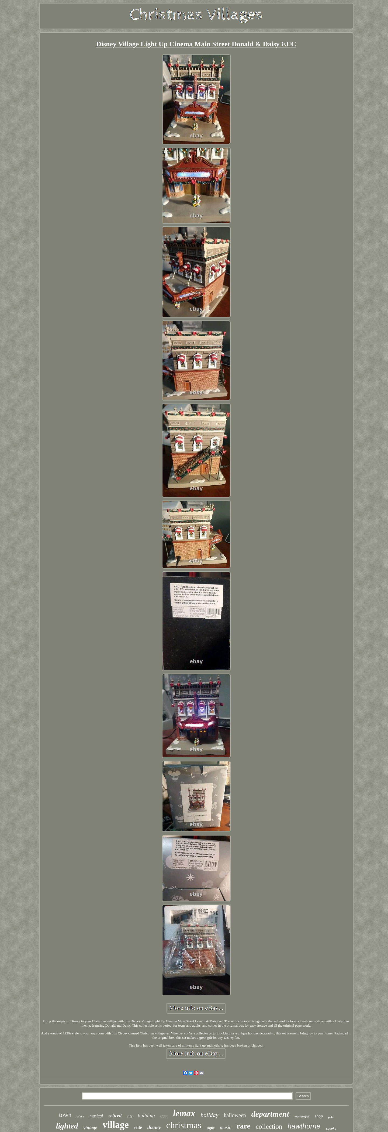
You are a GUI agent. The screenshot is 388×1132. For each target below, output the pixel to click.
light (210, 1128)
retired (115, 1115)
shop (319, 1116)
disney (154, 1127)
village (116, 1125)
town (65, 1115)
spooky (331, 1128)
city (129, 1116)
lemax (184, 1113)
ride (138, 1127)
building (146, 1115)
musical (96, 1116)
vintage (90, 1127)
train (164, 1116)
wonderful (302, 1116)
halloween (235, 1115)
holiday (210, 1115)
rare (243, 1126)
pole (330, 1117)
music (225, 1127)
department (270, 1113)
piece (80, 1116)
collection (269, 1126)
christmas (183, 1125)
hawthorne (304, 1126)
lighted (67, 1125)
